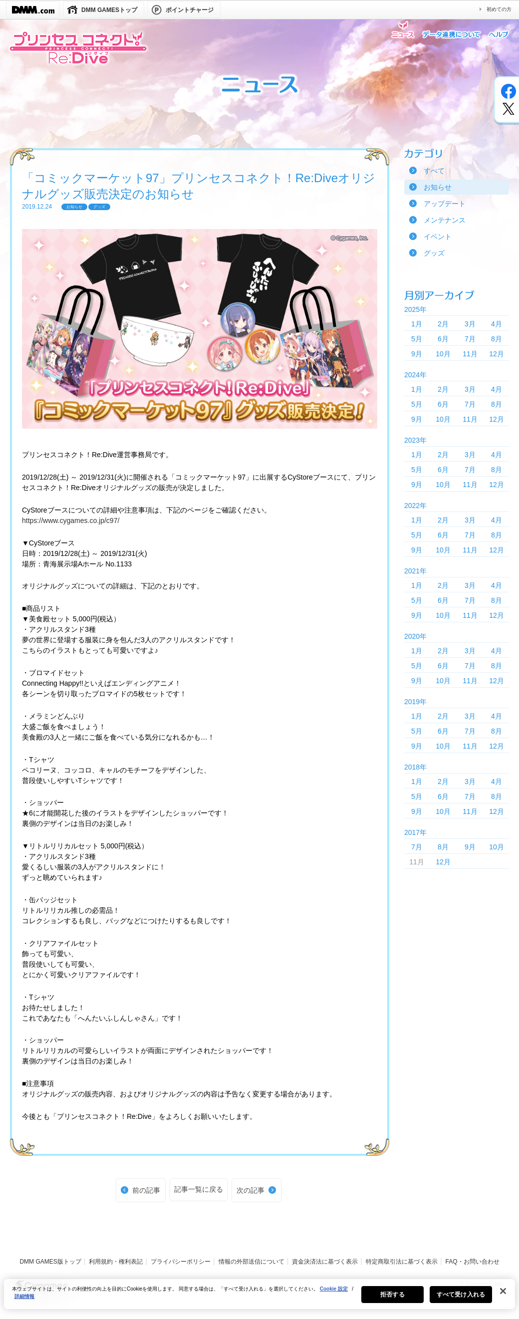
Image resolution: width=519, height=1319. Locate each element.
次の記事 (250, 1190)
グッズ (434, 253)
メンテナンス (445, 220)
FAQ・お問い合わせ (473, 1261)
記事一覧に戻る (198, 1189)
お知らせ (438, 187)
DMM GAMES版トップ (50, 1261)
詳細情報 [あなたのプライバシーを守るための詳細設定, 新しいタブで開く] (24, 1302)
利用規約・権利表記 (116, 1261)
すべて (434, 171)
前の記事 (146, 1190)
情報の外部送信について (251, 1261)
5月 (416, 339)
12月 (496, 354)
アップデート (445, 204)
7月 (470, 339)
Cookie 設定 (334, 1295)
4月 (496, 324)
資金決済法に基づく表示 (325, 1261)
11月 (470, 354)
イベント (438, 237)
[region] (259, 1300)
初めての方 (499, 9)
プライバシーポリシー (181, 1261)
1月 (416, 324)
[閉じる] (503, 1297)
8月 (496, 339)
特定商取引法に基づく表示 (402, 1261)
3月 (470, 324)
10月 (443, 354)
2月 (443, 324)
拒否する (392, 1300)
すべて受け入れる (461, 1300)
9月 (416, 354)
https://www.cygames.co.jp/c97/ (70, 521)
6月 (443, 339)
